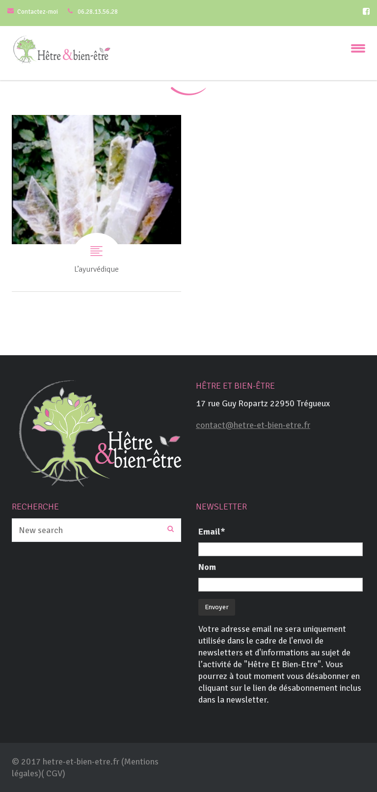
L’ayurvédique (96, 203)
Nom (207, 567)
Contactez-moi (37, 12)
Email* (211, 531)
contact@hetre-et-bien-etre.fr (253, 425)
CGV (54, 773)
